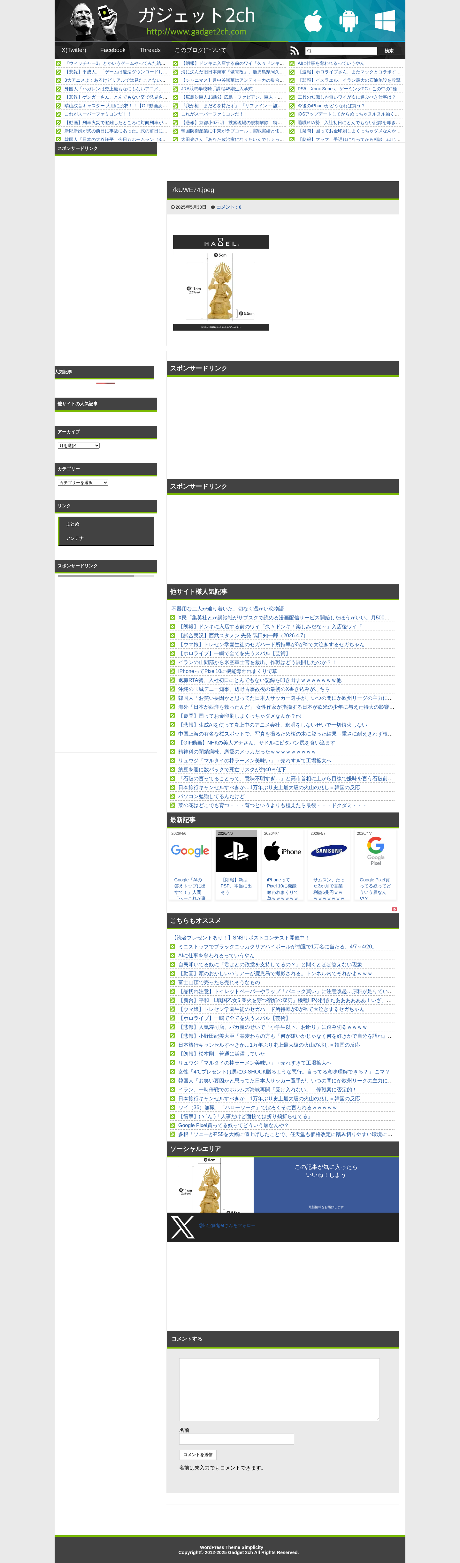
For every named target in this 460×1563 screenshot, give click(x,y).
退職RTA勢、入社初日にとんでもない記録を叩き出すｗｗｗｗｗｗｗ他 (369, 122)
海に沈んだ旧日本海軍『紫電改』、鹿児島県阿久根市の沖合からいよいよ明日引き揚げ (268, 71)
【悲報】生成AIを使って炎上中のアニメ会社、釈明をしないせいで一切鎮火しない (272, 725)
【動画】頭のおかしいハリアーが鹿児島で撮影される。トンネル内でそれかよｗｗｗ (275, 973)
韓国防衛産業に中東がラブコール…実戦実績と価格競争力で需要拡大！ (252, 130)
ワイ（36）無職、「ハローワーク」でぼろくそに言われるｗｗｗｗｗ (257, 1107)
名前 (184, 1430)
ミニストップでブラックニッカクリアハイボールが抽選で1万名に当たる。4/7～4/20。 (277, 946)
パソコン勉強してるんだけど (211, 796)
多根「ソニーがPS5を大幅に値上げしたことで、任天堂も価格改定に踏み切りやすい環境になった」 (293, 1134)
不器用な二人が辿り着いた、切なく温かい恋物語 (228, 608)
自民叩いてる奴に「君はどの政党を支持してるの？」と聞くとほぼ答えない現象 (270, 964)
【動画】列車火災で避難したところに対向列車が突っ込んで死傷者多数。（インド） (149, 122)
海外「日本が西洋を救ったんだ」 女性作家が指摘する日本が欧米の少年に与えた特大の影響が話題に (294, 707)
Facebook (113, 50)
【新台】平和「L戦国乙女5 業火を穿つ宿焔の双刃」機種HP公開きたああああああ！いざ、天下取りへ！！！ (302, 1000)
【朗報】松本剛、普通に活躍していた (221, 1054)
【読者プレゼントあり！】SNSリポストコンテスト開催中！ (241, 937)
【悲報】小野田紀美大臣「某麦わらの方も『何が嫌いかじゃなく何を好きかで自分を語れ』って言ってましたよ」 (308, 1036)
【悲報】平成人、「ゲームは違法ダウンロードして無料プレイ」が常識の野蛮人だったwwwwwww (163, 71)
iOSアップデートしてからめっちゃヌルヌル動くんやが (353, 113)
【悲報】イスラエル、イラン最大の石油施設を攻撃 (349, 80)
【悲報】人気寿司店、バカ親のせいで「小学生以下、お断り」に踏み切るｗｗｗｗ (272, 1027)
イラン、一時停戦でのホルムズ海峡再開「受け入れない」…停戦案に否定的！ (267, 1089)
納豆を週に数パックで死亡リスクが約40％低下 (232, 769)
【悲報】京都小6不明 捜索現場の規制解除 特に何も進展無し (245, 122)
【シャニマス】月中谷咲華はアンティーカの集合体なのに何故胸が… (250, 80)
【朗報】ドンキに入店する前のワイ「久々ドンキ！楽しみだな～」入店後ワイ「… (264, 63)
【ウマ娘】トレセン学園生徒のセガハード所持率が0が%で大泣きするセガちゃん (271, 644)
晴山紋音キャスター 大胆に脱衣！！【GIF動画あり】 (118, 105)
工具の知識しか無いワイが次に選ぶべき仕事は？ (347, 97)
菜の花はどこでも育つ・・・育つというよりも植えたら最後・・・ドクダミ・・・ (272, 805)
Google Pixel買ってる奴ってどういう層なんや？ (233, 1125)
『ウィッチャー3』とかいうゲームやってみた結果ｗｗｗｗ (124, 63)
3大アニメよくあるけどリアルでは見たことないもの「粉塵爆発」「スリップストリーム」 (155, 80)
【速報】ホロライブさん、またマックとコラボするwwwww (357, 71)
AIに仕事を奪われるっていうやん (331, 63)
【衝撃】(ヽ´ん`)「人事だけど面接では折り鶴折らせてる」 (245, 1116)
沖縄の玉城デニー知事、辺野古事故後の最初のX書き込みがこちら (254, 689)
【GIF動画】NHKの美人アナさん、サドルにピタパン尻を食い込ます (256, 742)
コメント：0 (229, 207)
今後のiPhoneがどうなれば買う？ (331, 105)
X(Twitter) (74, 50)
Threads (150, 50)
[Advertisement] (225, 428)
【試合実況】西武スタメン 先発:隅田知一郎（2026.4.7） (243, 635)
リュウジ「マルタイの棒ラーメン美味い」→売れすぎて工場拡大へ (255, 760)
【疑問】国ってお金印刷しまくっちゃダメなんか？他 (351, 130)
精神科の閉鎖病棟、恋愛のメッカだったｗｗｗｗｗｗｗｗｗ (247, 751)
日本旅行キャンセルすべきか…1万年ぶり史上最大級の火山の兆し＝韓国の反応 (269, 787)
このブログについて (200, 50)
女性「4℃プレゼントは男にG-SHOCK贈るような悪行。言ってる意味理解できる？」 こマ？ (284, 1071)
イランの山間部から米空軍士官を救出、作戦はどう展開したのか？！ (257, 662)
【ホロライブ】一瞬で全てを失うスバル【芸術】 (234, 653)
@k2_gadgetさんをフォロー (227, 1225)
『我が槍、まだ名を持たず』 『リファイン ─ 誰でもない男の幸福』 (249, 105)
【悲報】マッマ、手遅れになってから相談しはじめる (351, 139)
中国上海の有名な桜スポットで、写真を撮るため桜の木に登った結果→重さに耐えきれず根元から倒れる (298, 734)
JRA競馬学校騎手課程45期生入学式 (217, 88)
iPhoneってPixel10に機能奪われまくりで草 (227, 671)
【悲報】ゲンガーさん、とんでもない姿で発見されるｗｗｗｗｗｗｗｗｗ (138, 97)
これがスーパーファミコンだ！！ (98, 113)
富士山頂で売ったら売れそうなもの (219, 982)
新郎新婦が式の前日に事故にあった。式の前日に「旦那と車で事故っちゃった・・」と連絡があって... (167, 130)
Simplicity (252, 1547)
